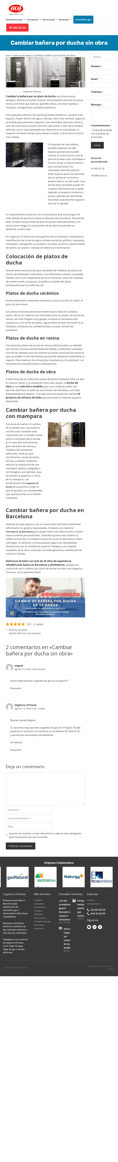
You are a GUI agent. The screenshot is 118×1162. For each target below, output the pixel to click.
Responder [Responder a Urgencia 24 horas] (15, 749)
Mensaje (96, 104)
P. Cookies (110, 967)
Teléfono (97, 92)
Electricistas (50, 20)
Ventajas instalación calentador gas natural (83, 908)
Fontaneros (34, 20)
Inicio (8, 55)
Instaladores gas (16, 20)
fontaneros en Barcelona (19, 531)
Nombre (96, 66)
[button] (38, 886)
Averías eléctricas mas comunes (25, 633)
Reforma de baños (22, 55)
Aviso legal (92, 966)
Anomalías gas (83, 19)
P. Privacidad (104, 966)
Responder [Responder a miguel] (15, 688)
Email (95, 79)
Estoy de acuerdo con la (101, 133)
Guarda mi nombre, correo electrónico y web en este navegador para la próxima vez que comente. (45, 835)
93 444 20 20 (17, 28)
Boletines (65, 20)
